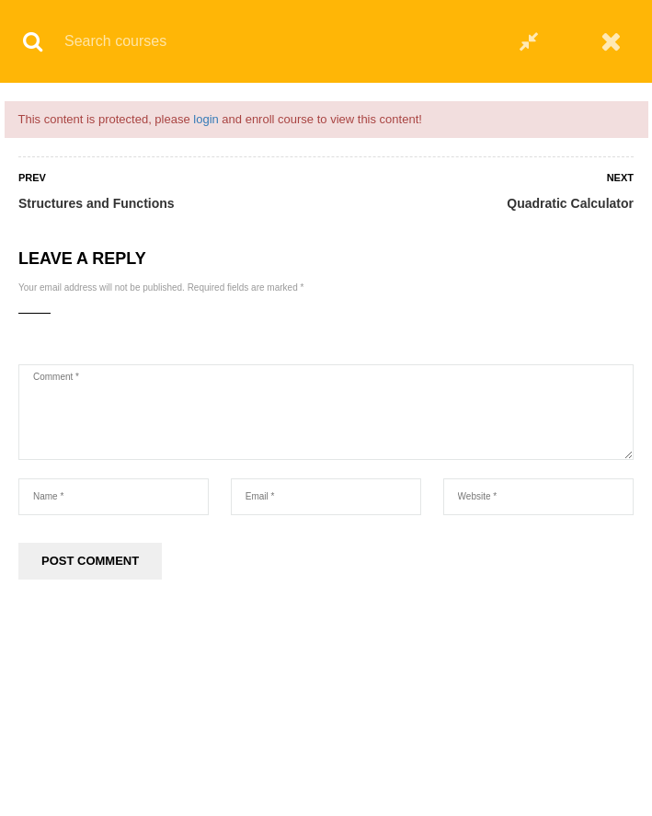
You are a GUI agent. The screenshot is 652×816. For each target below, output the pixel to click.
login (205, 119)
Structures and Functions (96, 203)
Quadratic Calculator (570, 203)
